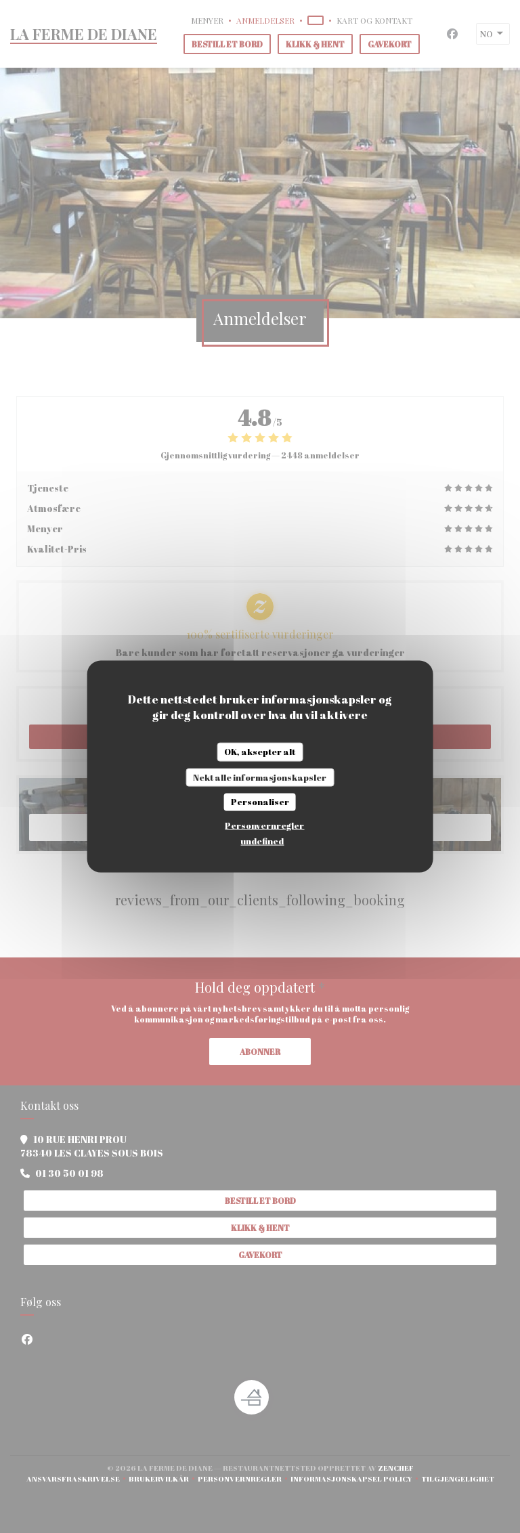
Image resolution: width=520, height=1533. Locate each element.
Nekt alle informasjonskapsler (259, 777)
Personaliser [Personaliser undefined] (260, 802)
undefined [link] (262, 840)
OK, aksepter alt (259, 752)
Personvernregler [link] (264, 825)
